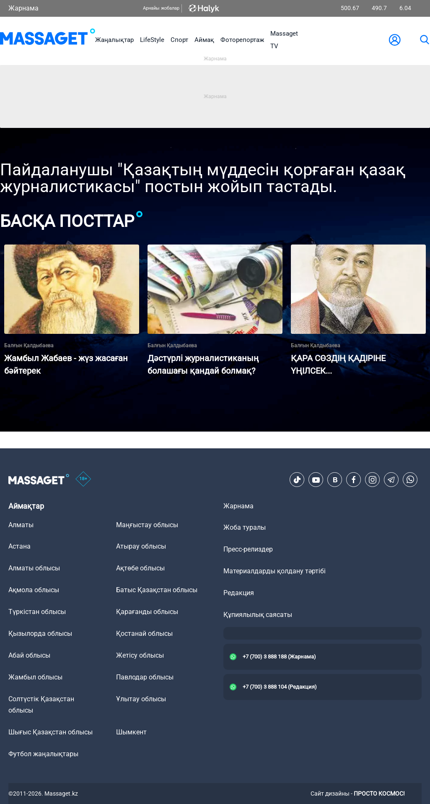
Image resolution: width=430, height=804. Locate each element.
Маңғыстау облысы (147, 525)
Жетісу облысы (140, 655)
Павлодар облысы (145, 677)
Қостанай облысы (144, 633)
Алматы (21, 525)
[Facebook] (354, 480)
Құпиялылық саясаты (257, 615)
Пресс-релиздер (248, 549)
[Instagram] (372, 480)
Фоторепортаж (242, 40)
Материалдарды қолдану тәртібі (274, 571)
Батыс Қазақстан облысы (156, 590)
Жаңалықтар (114, 40)
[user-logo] (395, 40)
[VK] (335, 480)
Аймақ (204, 40)
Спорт (179, 40)
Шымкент (131, 732)
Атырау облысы (141, 546)
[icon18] (83, 480)
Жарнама (23, 8)
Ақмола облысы (33, 590)
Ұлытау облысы (141, 699)
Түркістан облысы (37, 612)
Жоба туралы (244, 527)
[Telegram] (391, 480)
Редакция (238, 593)
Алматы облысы (34, 568)
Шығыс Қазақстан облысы (50, 732)
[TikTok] (297, 480)
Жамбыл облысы (35, 677)
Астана (19, 546)
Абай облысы (29, 655)
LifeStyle (152, 40)
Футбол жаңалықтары (43, 754)
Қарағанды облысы (147, 612)
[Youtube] (316, 480)
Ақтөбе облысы (140, 568)
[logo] (47, 39)
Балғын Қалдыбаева (29, 346)
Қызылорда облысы (40, 633)
